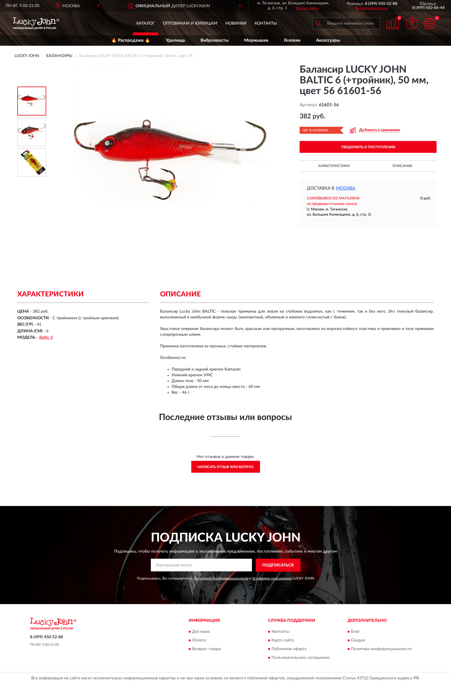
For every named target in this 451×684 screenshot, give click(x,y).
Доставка (201, 632)
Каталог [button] (145, 23)
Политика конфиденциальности (381, 649)
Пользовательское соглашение (300, 658)
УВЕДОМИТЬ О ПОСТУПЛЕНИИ (368, 147)
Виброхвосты (215, 40)
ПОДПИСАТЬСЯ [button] (278, 565)
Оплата (199, 641)
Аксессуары (328, 40)
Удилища (175, 40)
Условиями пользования (272, 578)
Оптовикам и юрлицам (190, 23)
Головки (292, 40)
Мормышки (256, 40)
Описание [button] (402, 166)
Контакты (266, 23)
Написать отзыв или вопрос (225, 467)
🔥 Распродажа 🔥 (130, 40)
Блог (355, 632)
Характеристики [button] (334, 166)
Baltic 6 (46, 337)
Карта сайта (283, 641)
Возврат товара (206, 649)
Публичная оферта (289, 649)
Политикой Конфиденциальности (221, 578)
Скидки (358, 641)
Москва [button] (345, 188)
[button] (372, 8)
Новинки (235, 23)
